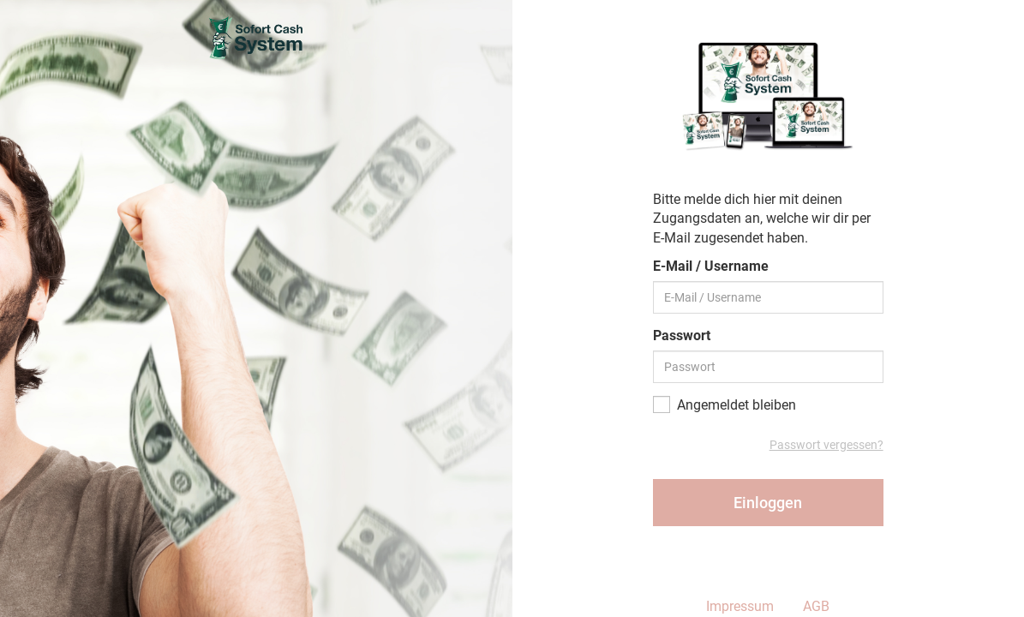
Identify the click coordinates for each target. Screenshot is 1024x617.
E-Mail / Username (711, 266)
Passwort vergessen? (826, 445)
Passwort (681, 335)
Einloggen (768, 503)
